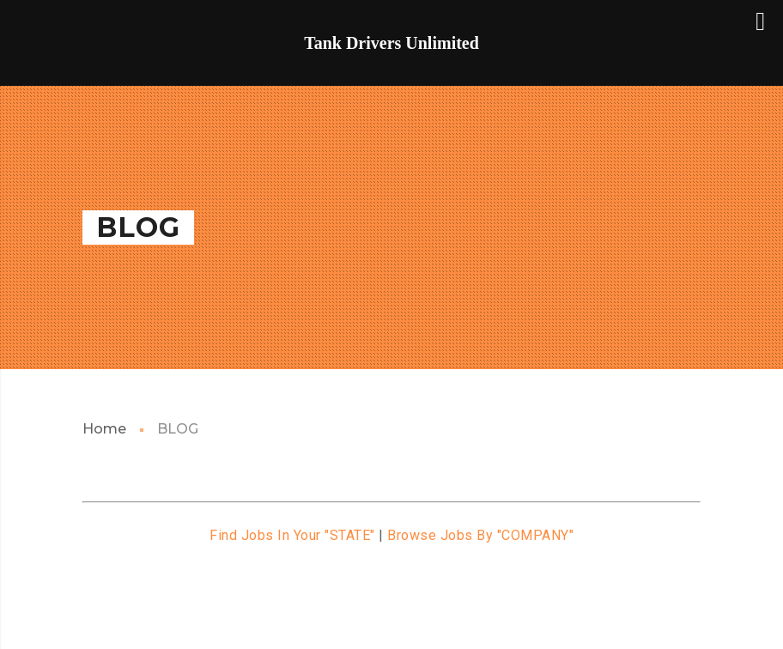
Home (104, 429)
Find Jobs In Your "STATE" (292, 535)
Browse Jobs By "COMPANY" (480, 535)
